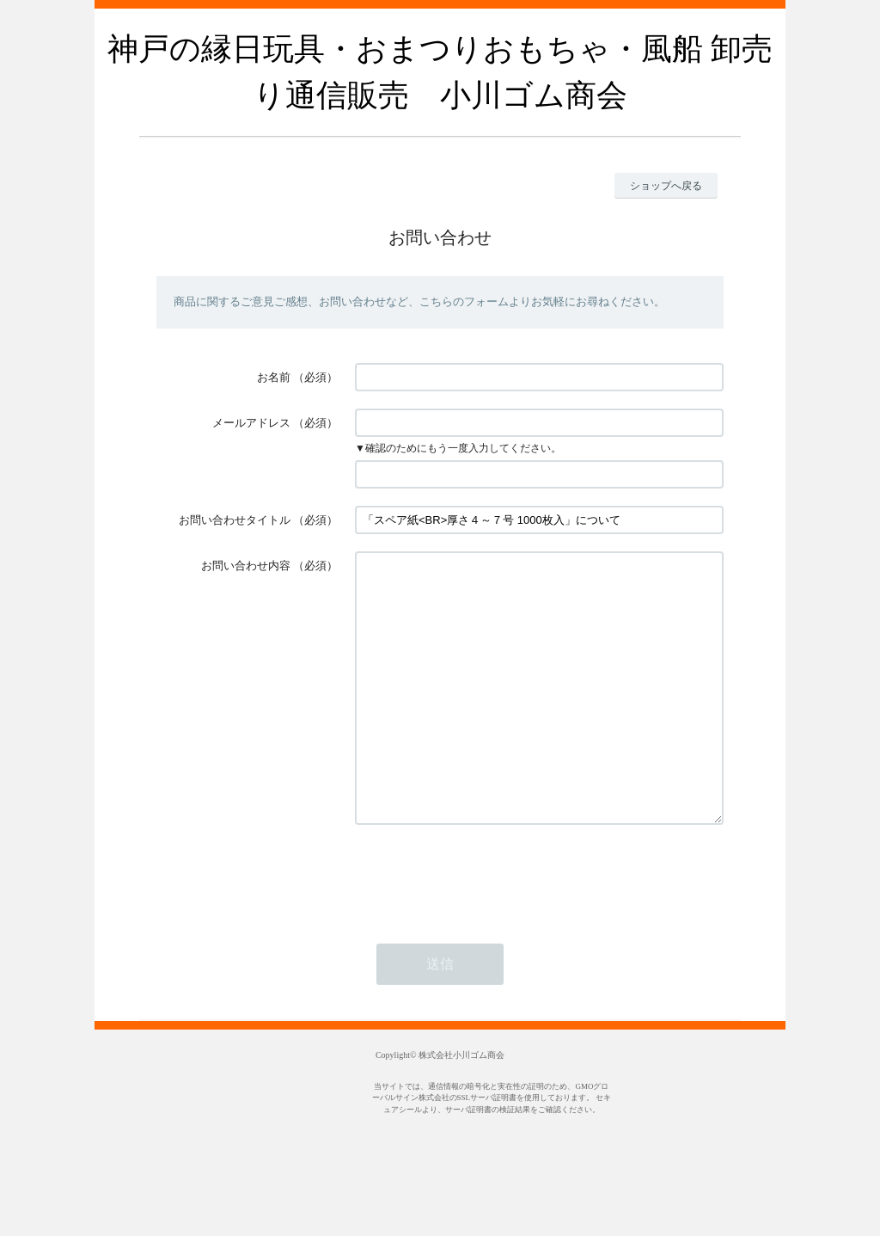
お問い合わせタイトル (234, 519)
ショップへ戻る (666, 186)
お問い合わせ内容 (245, 565)
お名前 (273, 377)
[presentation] (485, 927)
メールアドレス (251, 422)
